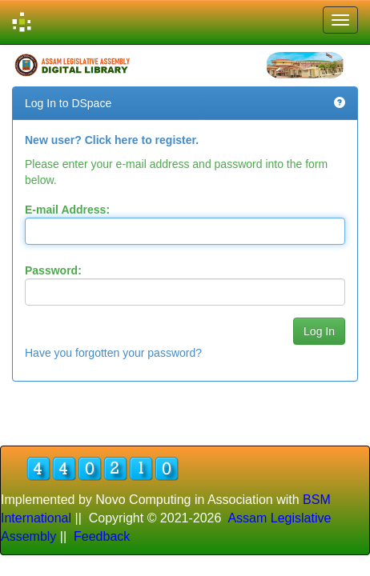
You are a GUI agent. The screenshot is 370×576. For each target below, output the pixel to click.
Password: (53, 270)
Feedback (102, 536)
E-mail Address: (67, 209)
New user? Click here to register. (112, 140)
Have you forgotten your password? (113, 352)
